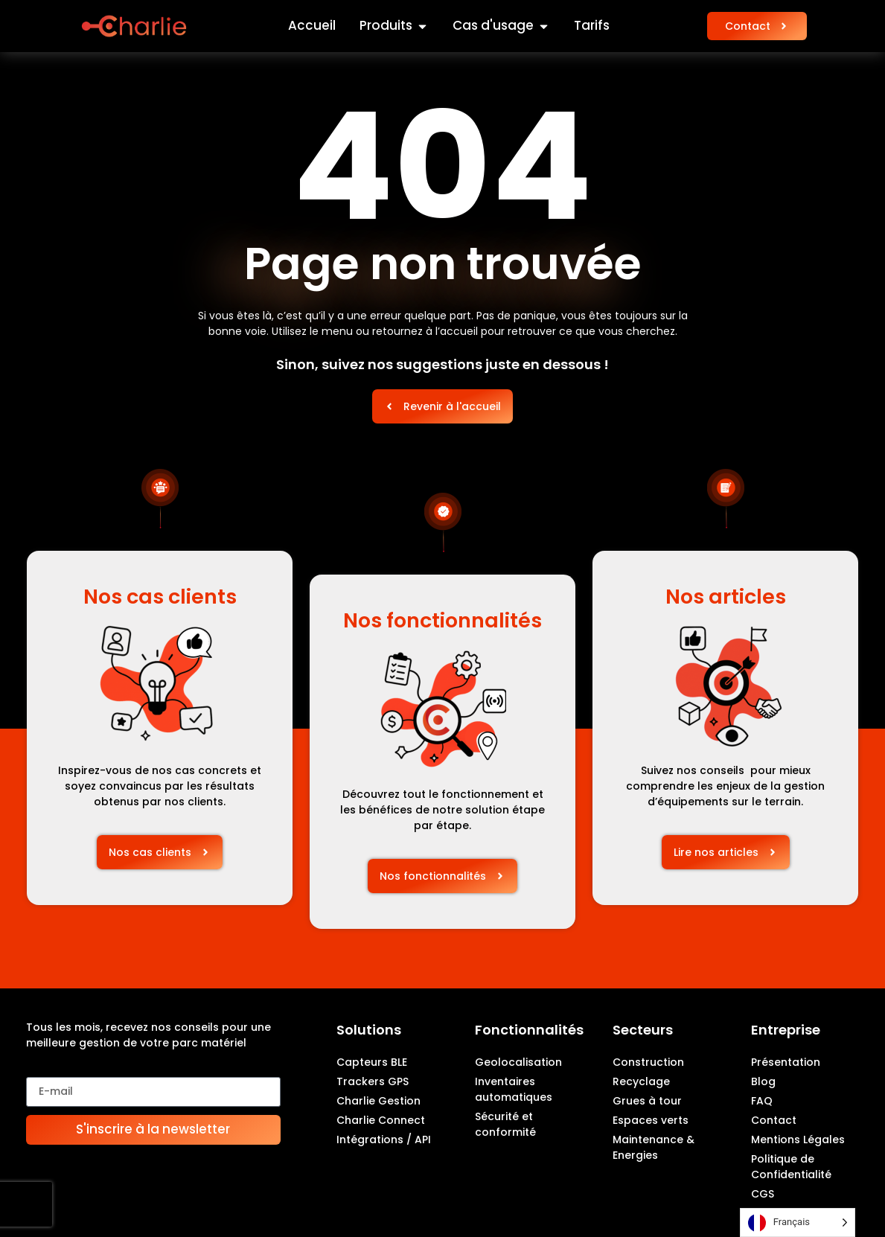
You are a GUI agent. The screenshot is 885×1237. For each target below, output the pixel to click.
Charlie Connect (380, 1120)
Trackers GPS (372, 1081)
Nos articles (725, 596)
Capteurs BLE (371, 1062)
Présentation (785, 1062)
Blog (763, 1081)
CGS (762, 1193)
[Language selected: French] (797, 1222)
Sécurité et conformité (505, 1124)
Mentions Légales (798, 1139)
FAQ (762, 1100)
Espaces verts (650, 1120)
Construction (648, 1062)
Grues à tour (647, 1100)
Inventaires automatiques (513, 1089)
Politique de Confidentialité (791, 1166)
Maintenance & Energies (653, 1147)
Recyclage (641, 1081)
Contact (773, 1120)
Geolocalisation (518, 1062)
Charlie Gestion (378, 1100)
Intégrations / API (383, 1139)
